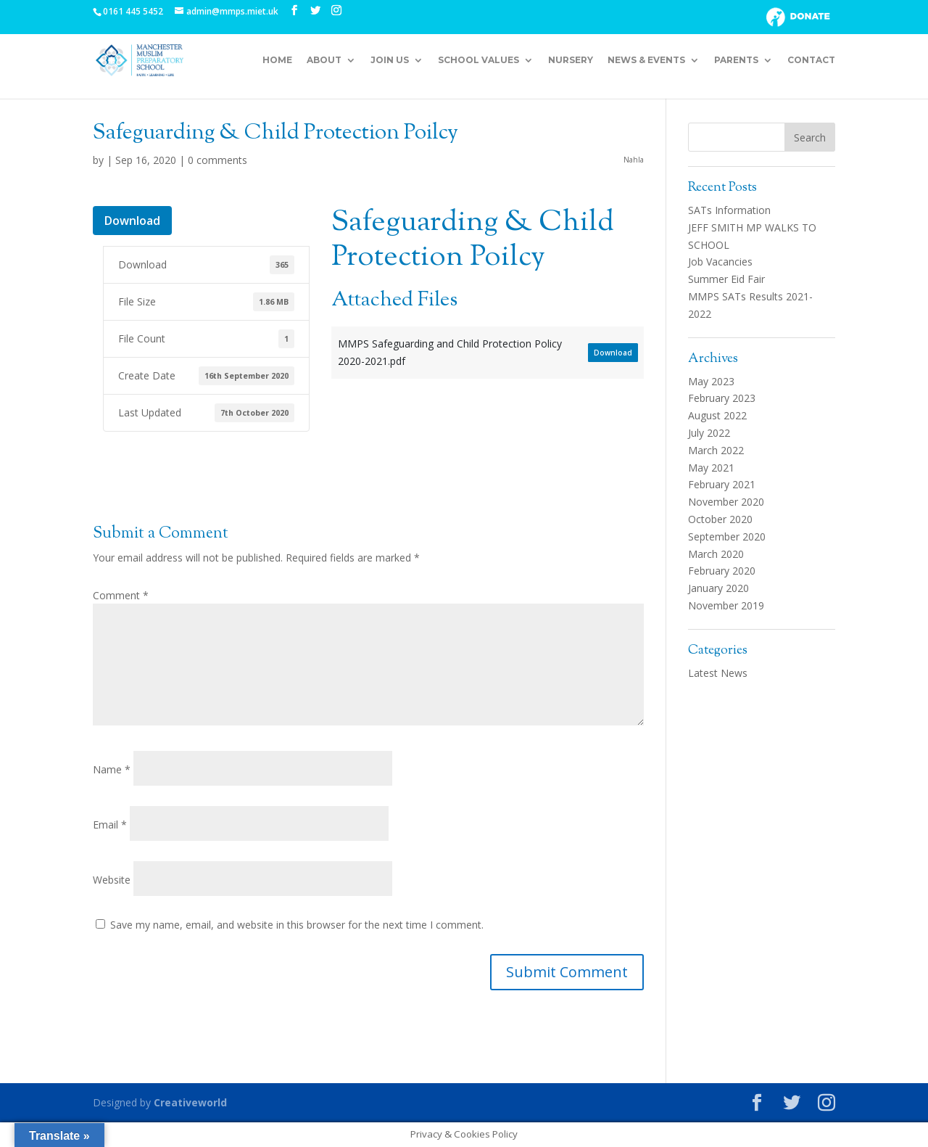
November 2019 (726, 605)
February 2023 (721, 398)
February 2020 (721, 570)
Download (132, 221)
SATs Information (729, 210)
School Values (478, 60)
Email (110, 824)
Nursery (570, 60)
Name (111, 769)
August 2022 (717, 415)
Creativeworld (190, 1102)
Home (277, 60)
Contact (811, 60)
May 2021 (711, 467)
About (324, 60)
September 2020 (727, 536)
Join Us (389, 60)
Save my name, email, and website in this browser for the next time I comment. (297, 925)
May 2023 (711, 381)
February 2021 (721, 484)
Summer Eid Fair (726, 279)
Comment (121, 595)
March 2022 (716, 450)
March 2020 (716, 554)
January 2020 (718, 588)
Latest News (717, 673)
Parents (736, 60)
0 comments (217, 160)
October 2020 (720, 519)
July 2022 (709, 433)
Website (111, 880)
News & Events (646, 60)
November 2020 (726, 502)
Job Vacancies (720, 261)
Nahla (634, 160)
